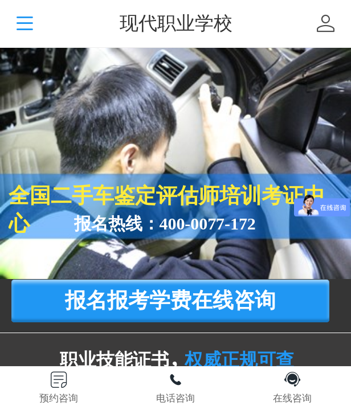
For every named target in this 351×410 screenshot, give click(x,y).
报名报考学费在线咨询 (170, 300)
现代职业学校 (176, 23)
